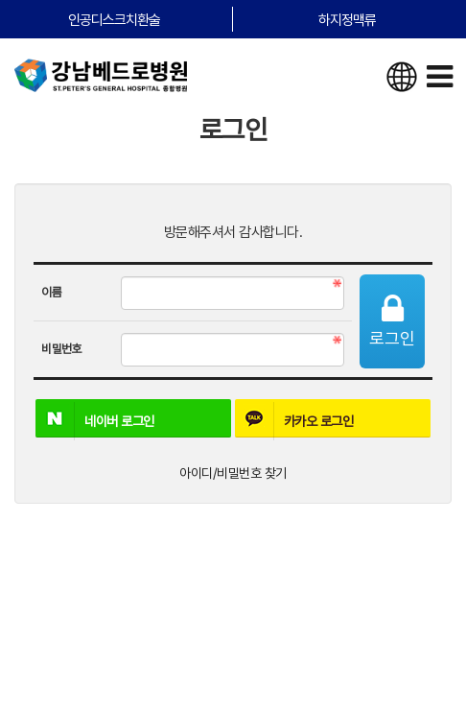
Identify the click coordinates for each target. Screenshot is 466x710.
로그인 (392, 320)
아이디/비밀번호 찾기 (233, 473)
